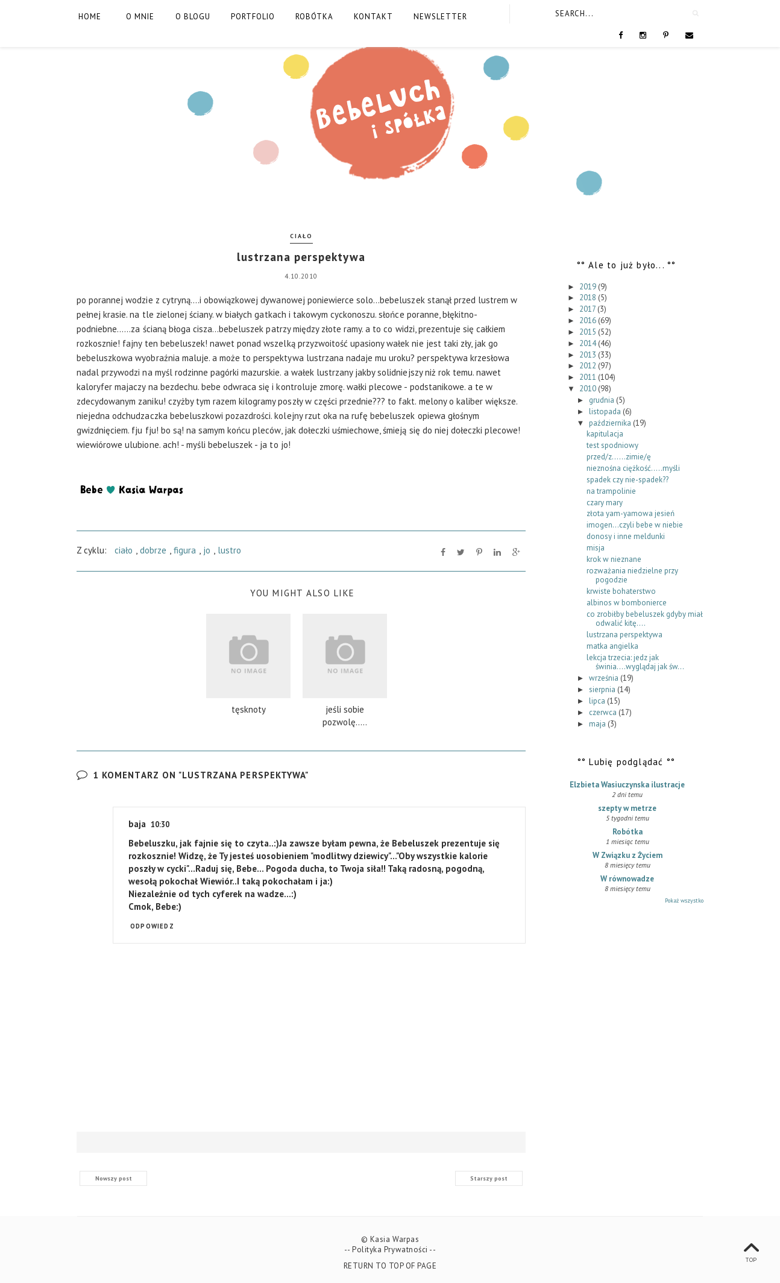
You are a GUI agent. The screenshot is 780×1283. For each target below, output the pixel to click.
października (611, 423)
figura (185, 550)
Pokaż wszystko (684, 900)
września (604, 678)
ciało (301, 236)
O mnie (140, 16)
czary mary (605, 502)
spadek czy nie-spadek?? (627, 479)
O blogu (192, 16)
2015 (588, 332)
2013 (588, 355)
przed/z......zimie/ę (619, 457)
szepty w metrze (627, 808)
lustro (229, 550)
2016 (588, 320)
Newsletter (440, 16)
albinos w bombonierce (627, 602)
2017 (588, 309)
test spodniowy (612, 445)
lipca (598, 701)
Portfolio (253, 16)
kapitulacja (605, 434)
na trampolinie (611, 491)
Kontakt (373, 16)
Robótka (314, 16)
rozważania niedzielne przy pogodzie (632, 575)
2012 (588, 366)
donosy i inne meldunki (626, 536)
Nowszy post (113, 1178)
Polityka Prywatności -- (394, 1249)
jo (206, 550)
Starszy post (489, 1178)
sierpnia (603, 689)
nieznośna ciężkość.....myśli (633, 468)
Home (89, 16)
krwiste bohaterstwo (621, 591)
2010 (588, 388)
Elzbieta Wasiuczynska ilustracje (627, 785)
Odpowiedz (152, 926)
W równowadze (627, 879)
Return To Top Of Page (390, 1266)
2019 (588, 287)
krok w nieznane (614, 559)
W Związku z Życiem (627, 855)
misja (596, 548)
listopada (606, 411)
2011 (588, 377)
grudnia (602, 400)
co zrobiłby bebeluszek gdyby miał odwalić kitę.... (645, 619)
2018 (588, 297)
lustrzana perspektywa (624, 634)
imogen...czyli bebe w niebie (635, 525)
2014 (588, 343)
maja (598, 724)
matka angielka (612, 646)
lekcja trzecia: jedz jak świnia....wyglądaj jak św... (635, 662)
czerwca (603, 712)
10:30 (160, 824)
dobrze (153, 550)
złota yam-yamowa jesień (631, 513)
